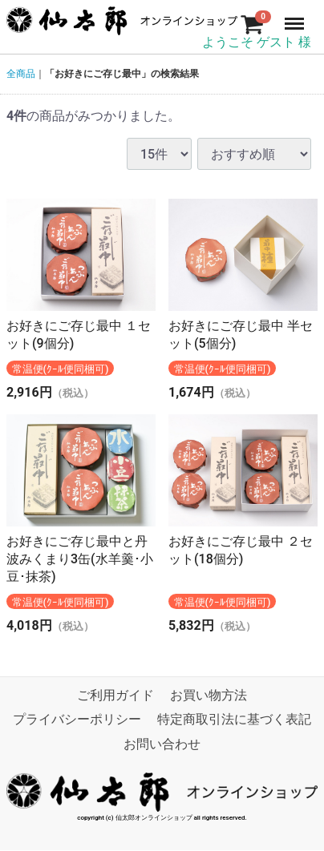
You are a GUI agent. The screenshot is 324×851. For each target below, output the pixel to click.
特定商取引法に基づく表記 (234, 720)
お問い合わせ (162, 744)
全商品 (20, 73)
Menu (296, 16)
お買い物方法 (208, 696)
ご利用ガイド (115, 696)
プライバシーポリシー (77, 720)
